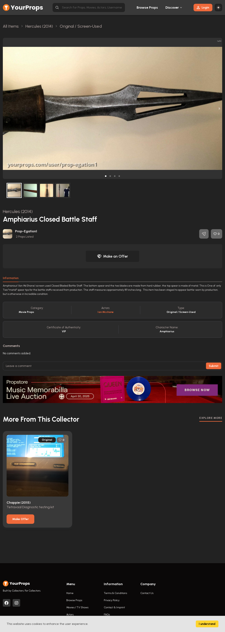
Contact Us (147, 593)
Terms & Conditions (115, 593)
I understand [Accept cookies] (207, 624)
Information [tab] (10, 278)
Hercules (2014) (18, 211)
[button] (105, 176)
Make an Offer (112, 256)
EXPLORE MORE (210, 418)
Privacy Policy (111, 600)
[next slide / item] (219, 108)
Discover (172, 7)
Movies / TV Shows (77, 607)
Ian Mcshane (106, 312)
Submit (213, 366)
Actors (70, 614)
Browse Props (147, 7)
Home (69, 593)
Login (203, 7)
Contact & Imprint (114, 607)
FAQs (107, 614)
